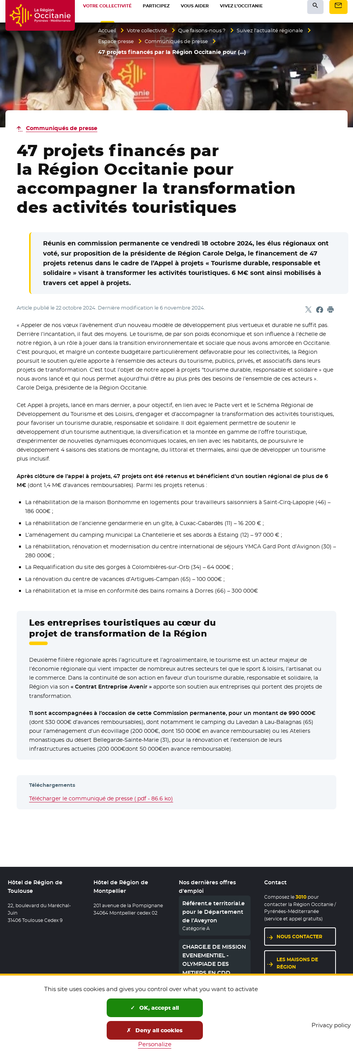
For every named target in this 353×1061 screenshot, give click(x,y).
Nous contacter (299, 936)
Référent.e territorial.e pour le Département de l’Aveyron (213, 912)
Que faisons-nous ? (211, 30)
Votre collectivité (152, 30)
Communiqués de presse (181, 41)
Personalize (154, 1044)
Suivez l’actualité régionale (285, 30)
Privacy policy (331, 1025)
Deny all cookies (154, 1030)
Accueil (108, 30)
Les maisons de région (297, 963)
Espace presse (117, 41)
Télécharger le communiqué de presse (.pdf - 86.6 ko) (101, 798)
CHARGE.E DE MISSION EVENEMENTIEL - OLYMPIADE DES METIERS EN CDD (214, 959)
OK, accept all (154, 1007)
